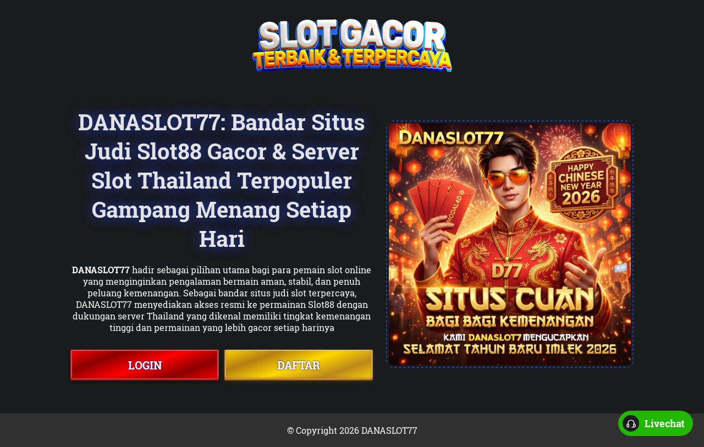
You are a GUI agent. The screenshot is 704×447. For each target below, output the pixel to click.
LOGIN (145, 365)
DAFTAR (298, 365)
